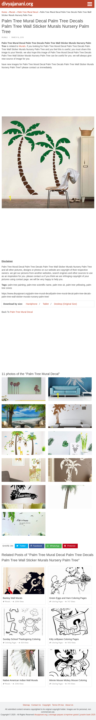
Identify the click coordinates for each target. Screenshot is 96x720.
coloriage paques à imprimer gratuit (64, 715)
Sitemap (26, 705)
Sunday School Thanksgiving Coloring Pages (25, 639)
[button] (89, 4)
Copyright (46, 705)
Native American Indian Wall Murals (20, 680)
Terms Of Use (58, 705)
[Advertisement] (48, 93)
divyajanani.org (17, 3)
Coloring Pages (56, 602)
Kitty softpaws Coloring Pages (64, 639)
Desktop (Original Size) (65, 304)
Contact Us (36, 705)
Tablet (46, 304)
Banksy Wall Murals (12, 598)
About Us (69, 705)
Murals (5, 37)
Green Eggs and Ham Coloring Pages (68, 598)
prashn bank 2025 (87, 715)
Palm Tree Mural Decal (21, 312)
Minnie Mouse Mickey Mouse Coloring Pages (71, 680)
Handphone (31, 304)
